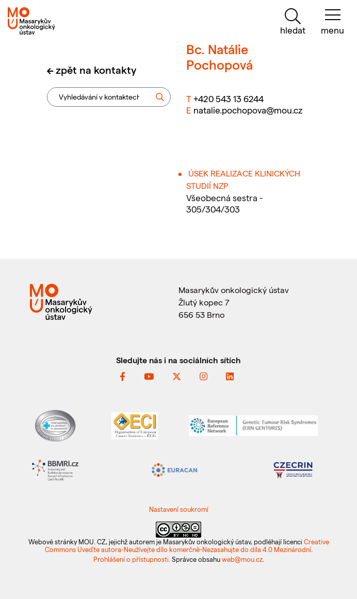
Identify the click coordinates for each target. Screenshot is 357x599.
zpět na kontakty (96, 69)
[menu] (332, 22)
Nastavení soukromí (178, 509)
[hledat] (292, 22)
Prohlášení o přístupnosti (131, 559)
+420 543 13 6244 (228, 98)
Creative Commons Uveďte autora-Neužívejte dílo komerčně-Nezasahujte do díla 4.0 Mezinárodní (187, 545)
